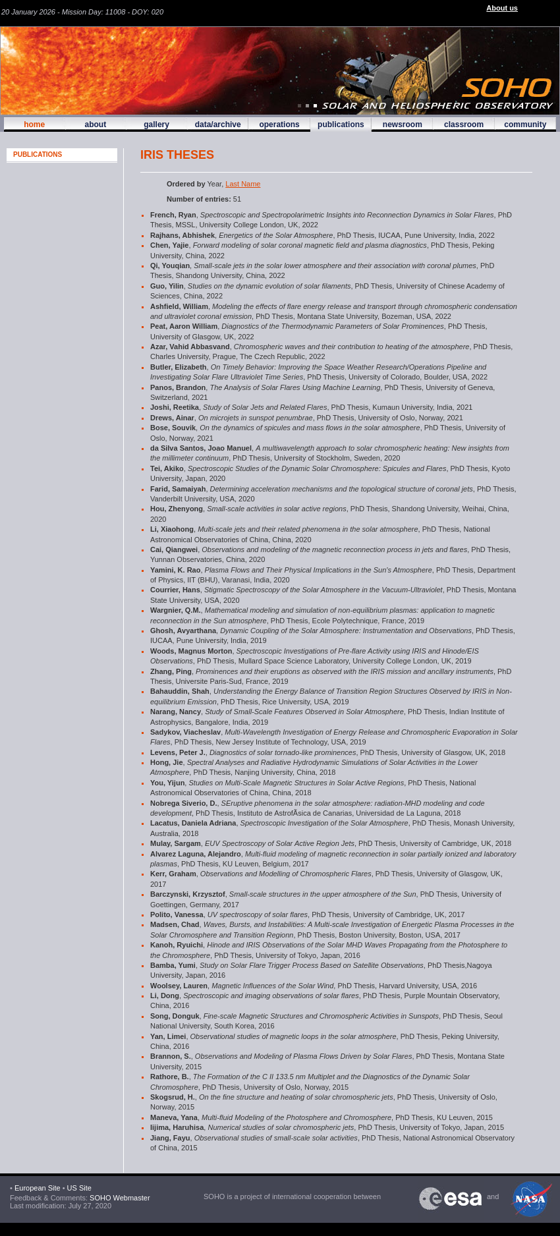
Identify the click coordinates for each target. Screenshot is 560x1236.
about (95, 124)
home (34, 124)
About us (502, 8)
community (525, 124)
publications (341, 124)
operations (279, 124)
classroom (464, 124)
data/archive (218, 124)
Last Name (242, 184)
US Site (79, 1188)
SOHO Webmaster (119, 1198)
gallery (156, 124)
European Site (37, 1188)
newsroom (402, 124)
